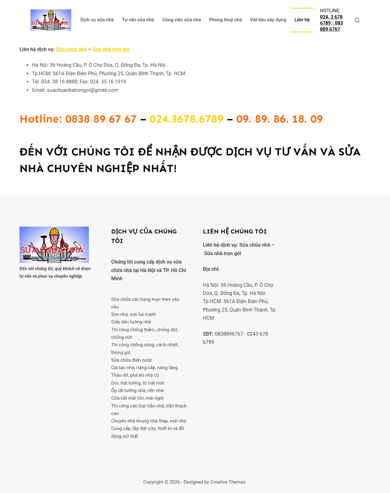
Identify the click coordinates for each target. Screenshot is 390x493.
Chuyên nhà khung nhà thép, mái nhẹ (148, 421)
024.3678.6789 (187, 118)
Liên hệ (302, 20)
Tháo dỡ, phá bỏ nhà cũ (135, 375)
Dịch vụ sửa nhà (97, 20)
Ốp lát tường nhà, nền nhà (137, 390)
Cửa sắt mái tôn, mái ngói (137, 398)
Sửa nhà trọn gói (110, 49)
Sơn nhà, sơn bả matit (133, 314)
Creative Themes (228, 482)
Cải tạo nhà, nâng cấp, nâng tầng (144, 367)
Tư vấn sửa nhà (138, 20)
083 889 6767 (331, 26)
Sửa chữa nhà (71, 49)
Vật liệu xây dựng (268, 20)
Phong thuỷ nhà (225, 20)
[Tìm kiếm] (357, 20)
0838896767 (229, 334)
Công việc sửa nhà (181, 20)
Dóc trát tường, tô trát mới (137, 383)
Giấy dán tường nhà (131, 322)
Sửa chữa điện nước (131, 360)
